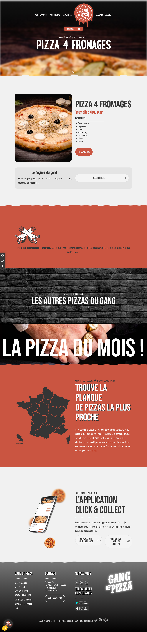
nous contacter (55, 598)
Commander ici (73, 29)
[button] (5, 628)
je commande (84, 152)
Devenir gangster (104, 15)
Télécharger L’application (83, 591)
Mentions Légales (66, 621)
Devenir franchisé (23, 595)
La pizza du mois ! (73, 349)
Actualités (67, 15)
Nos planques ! (21, 583)
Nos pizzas (55, 15)
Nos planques (41, 15)
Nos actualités (21, 591)
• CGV (76, 621)
